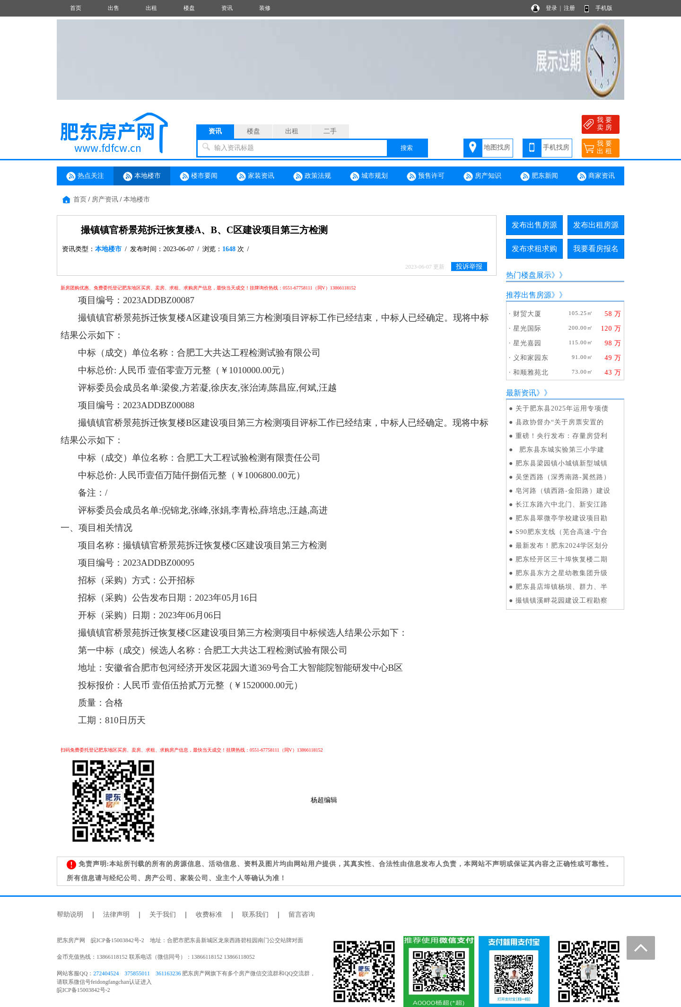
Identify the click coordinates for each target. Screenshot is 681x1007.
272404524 (106, 973)
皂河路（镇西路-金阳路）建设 (563, 490)
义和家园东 (531, 357)
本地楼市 (142, 176)
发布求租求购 (534, 249)
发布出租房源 (596, 225)
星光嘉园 (527, 343)
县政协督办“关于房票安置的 (559, 422)
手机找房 (556, 147)
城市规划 (369, 176)
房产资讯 (105, 199)
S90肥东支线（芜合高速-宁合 (561, 531)
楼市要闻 (199, 176)
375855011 (137, 973)
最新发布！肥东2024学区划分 (562, 545)
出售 (113, 8)
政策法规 (312, 176)
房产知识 (482, 176)
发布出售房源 (534, 225)
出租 (151, 8)
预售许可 (426, 176)
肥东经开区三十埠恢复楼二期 (561, 559)
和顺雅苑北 (531, 372)
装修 (265, 8)
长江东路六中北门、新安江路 (561, 504)
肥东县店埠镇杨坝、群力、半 (561, 586)
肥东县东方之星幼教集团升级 (561, 573)
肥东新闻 (539, 176)
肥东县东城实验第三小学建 (559, 449)
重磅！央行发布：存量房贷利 (561, 435)
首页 (75, 8)
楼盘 (189, 8)
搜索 (407, 147)
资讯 (227, 8)
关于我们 (162, 914)
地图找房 (497, 147)
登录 (551, 8)
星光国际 (527, 328)
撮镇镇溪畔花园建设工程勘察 (561, 600)
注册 (569, 8)
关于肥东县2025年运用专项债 (562, 408)
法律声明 (116, 914)
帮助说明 (70, 914)
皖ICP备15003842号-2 (83, 990)
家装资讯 (255, 176)
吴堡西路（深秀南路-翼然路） (563, 477)
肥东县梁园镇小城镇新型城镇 (561, 463)
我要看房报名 (596, 249)
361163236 (168, 973)
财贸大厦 (527, 313)
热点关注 (85, 176)
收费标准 (209, 914)
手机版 (603, 8)
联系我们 (255, 914)
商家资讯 (596, 176)
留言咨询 (301, 914)
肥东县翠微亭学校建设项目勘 (561, 518)
